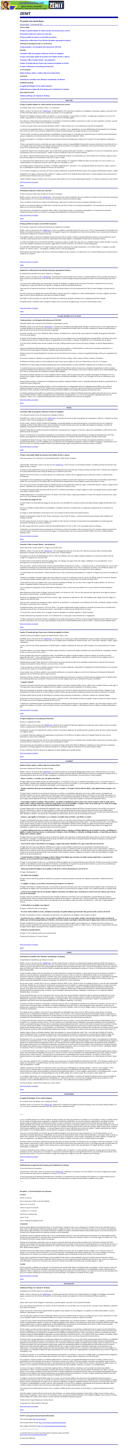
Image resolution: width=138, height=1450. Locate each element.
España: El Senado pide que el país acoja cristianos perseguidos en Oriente (44, 63)
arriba (21, 185)
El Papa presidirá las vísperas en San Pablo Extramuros (38, 37)
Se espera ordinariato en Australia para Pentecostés (37, 66)
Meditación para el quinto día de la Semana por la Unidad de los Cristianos (44, 89)
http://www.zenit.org (39, 1419)
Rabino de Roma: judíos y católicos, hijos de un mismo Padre (40, 73)
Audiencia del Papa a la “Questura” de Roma (35, 96)
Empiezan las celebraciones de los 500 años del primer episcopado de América (45, 40)
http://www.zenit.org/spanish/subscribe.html (52, 1422)
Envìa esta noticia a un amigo (29, 182)
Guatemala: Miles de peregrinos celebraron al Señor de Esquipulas (42, 53)
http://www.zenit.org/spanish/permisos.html (33, 1434)
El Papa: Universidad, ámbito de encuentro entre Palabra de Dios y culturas (45, 57)
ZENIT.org (46, 111)
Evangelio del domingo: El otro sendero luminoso (36, 86)
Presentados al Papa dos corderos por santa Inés (35, 34)
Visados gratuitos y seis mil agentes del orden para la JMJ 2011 (40, 47)
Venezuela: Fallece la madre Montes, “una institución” (37, 60)
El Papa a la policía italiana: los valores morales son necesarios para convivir (45, 30)
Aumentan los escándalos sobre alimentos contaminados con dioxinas (42, 79)
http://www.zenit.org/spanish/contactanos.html (51, 1426)
